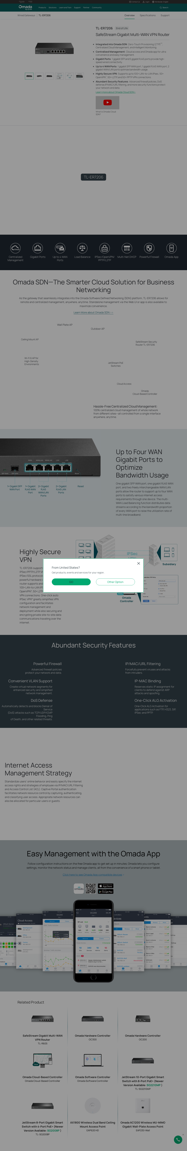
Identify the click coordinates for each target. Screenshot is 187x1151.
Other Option (115, 582)
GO (71, 582)
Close (138, 563)
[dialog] (93, 575)
